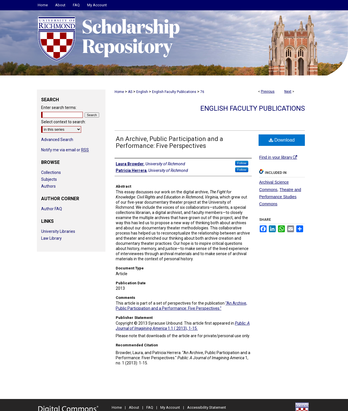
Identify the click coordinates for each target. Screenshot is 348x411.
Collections (51, 172)
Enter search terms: (59, 107)
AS (130, 92)
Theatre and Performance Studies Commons (280, 196)
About (134, 407)
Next (287, 92)
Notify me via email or (65, 150)
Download (282, 140)
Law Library (51, 238)
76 (202, 92)
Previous (268, 92)
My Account (170, 407)
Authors (48, 186)
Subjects (49, 179)
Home (119, 92)
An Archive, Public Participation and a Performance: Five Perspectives (169, 142)
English (142, 92)
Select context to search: (63, 122)
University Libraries (58, 231)
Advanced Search (57, 139)
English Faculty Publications (174, 92)
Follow (241, 163)
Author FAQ (51, 209)
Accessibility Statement (206, 407)
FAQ (149, 407)
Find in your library (278, 157)
